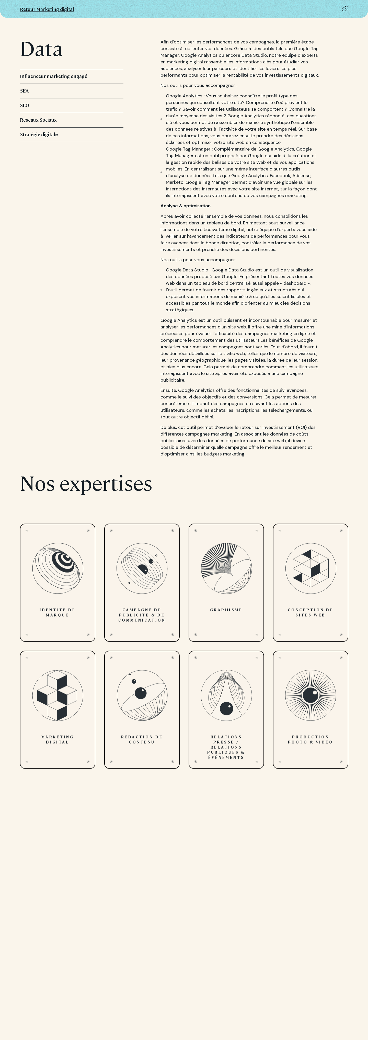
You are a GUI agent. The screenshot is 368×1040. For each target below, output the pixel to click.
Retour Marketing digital (47, 9)
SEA (71, 91)
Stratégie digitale (71, 134)
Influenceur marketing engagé (71, 76)
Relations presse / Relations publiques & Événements (226, 713)
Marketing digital (57, 713)
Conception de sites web (310, 586)
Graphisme (226, 586)
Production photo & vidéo (310, 713)
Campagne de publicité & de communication (142, 586)
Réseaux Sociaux (71, 120)
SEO (71, 105)
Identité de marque (57, 586)
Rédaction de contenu (142, 713)
